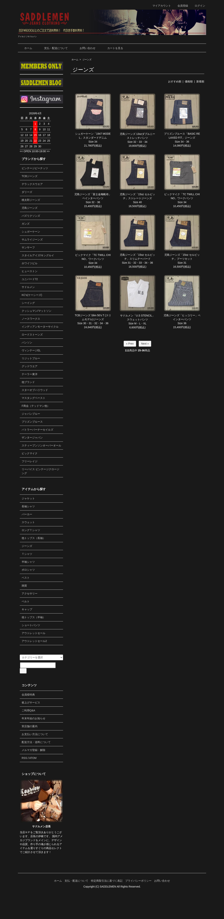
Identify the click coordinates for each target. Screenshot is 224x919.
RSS (24, 757)
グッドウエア (29, 366)
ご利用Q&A (28, 710)
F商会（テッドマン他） (36, 405)
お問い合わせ (84, 48)
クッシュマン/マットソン (36, 310)
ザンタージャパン (32, 437)
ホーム (25, 48)
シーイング (28, 302)
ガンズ (26, 223)
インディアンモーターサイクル (40, 326)
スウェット (28, 522)
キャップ (27, 609)
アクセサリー (29, 593)
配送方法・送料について (36, 742)
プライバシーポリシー (138, 880)
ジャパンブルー (31, 413)
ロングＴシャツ (31, 530)
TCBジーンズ (29, 176)
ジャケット (28, 498)
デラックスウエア (32, 184)
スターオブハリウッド (35, 390)
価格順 (189, 81)
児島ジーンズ (29, 207)
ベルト (26, 601)
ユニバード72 (30, 279)
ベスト (26, 577)
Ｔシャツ (27, 553)
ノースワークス (31, 318)
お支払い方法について (35, 734)
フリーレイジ (29, 461)
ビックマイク (29, 453)
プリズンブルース (32, 421)
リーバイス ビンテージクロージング (40, 471)
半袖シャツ (28, 561)
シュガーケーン (31, 231)
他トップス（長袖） (33, 538)
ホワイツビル (29, 263)
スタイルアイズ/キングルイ (38, 255)
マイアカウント (160, 5)
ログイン (198, 5)
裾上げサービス (31, 702)
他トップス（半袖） (33, 617)
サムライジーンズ (32, 239)
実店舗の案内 (29, 726)
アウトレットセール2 (34, 641)
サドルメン (28, 287)
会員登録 (181, 5)
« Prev (130, 343)
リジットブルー (31, 358)
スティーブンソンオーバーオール (41, 445)
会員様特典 (28, 694)
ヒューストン (29, 271)
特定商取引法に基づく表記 (107, 880)
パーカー (27, 514)
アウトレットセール (33, 633)
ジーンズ (86, 59)
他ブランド (28, 382)
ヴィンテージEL (31, 350)
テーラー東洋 (29, 374)
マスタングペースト (33, 397)
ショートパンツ (31, 625)
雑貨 (24, 585)
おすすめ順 (174, 81)
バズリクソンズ (31, 215)
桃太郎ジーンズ (31, 199)
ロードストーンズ (32, 334)
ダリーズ (27, 191)
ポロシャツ (28, 569)
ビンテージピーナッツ (35, 168)
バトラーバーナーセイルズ (37, 429)
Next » (145, 343)
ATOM (33, 757)
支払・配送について (53, 48)
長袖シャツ (28, 506)
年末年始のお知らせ (33, 718)
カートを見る (112, 48)
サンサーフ (28, 247)
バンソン (27, 342)
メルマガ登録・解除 (33, 750)
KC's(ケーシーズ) (32, 294)
